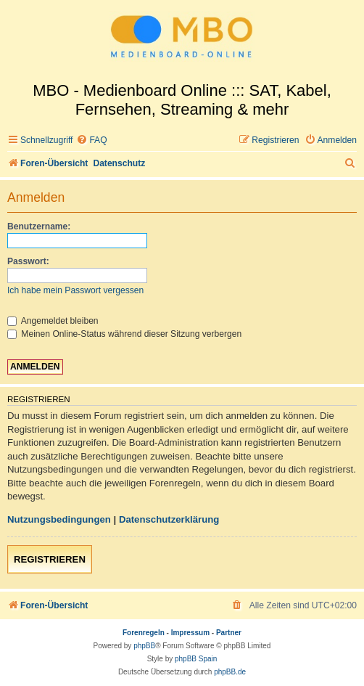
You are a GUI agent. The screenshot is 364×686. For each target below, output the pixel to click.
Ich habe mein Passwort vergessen (75, 290)
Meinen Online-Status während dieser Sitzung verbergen (124, 334)
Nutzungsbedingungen (59, 519)
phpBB (144, 646)
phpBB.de (230, 672)
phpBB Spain (196, 659)
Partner (228, 633)
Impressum (190, 633)
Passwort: (28, 261)
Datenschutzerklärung (169, 519)
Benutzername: (38, 226)
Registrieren (50, 559)
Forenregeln (144, 633)
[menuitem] (91, 140)
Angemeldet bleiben (53, 321)
